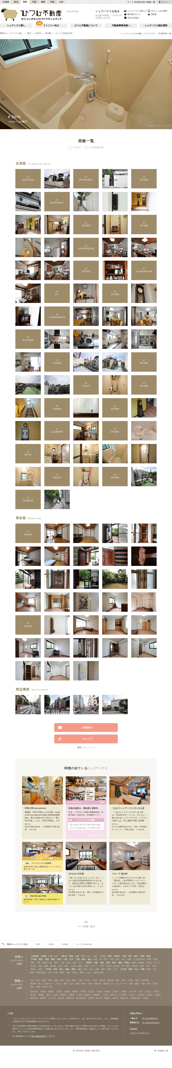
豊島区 (75, 991)
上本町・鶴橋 (76, 966)
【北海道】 (35, 956)
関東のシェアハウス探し (11, 33)
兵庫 (108, 963)
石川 (71, 959)
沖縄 (142, 969)
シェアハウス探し (16, 25)
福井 (83, 959)
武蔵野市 (96, 995)
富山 (90, 959)
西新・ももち (85, 972)
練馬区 (108, 991)
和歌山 (127, 963)
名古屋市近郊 (139, 959)
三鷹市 (71, 995)
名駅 (95, 959)
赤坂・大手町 (127, 980)
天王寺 (33, 966)
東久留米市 (81, 998)
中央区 (79, 995)
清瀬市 (158, 995)
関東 (25, 2)
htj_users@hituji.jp (150, 1018)
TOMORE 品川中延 (34, 896)
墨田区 (63, 995)
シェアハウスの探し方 (135, 11)
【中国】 (48, 969)
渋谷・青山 (35, 980)
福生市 (115, 998)
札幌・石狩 (53, 956)
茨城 (142, 956)
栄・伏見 (103, 959)
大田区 (59, 991)
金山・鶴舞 (126, 959)
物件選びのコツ (132, 14)
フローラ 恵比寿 (119, 874)
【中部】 (34, 959)
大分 (136, 969)
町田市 (150, 995)
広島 (55, 969)
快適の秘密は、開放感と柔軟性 (83, 808)
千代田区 (123, 995)
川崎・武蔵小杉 (94, 984)
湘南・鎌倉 (134, 984)
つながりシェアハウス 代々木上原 (128, 808)
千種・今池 (114, 959)
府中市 (114, 995)
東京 (29, 33)
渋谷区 (38, 33)
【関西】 (89, 963)
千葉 (124, 956)
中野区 (83, 991)
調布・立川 (68, 984)
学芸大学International (35, 808)
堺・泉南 (126, 966)
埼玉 (130, 956)
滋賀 (120, 963)
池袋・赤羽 (59, 980)
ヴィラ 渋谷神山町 (64, 33)
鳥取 (73, 969)
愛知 (41, 959)
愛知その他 (47, 963)
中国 (52, 2)
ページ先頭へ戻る (86, 926)
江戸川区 (133, 991)
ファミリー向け (51, 25)
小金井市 (141, 995)
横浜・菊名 (80, 984)
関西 (43, 2)
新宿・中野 (47, 980)
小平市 (106, 995)
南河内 (135, 966)
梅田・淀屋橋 (138, 963)
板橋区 (51, 991)
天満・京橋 (63, 966)
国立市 (61, 998)
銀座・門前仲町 (142, 980)
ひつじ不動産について (86, 25)
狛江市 (99, 998)
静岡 (53, 959)
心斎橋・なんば (152, 963)
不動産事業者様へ (121, 25)
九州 (61, 2)
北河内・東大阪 (113, 966)
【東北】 (64, 956)
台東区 (124, 991)
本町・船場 (43, 966)
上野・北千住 (84, 980)
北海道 (5, 2)
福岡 (130, 969)
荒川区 (33, 995)
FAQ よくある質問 (157, 11)
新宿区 (67, 991)
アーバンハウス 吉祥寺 (37, 863)
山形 (77, 956)
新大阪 (53, 966)
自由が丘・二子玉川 (53, 984)
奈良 (114, 963)
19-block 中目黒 (76, 874)
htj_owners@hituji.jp (151, 1022)
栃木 (136, 956)
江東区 (156, 991)
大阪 (95, 963)
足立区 (91, 991)
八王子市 (52, 998)
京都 (102, 963)
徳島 (67, 969)
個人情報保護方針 (39, 1036)
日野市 (91, 998)
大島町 (145, 998)
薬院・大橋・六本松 (68, 972)
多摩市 (43, 998)
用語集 (151, 14)
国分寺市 (34, 998)
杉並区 (43, 991)
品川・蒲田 (71, 980)
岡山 (61, 969)
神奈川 (117, 956)
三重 (77, 959)
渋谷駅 (48, 33)
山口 (79, 969)
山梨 (65, 959)
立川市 (132, 995)
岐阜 (59, 959)
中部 (34, 2)
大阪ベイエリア (91, 966)
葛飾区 (41, 995)
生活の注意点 (131, 17)
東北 (16, 2)
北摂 (102, 966)
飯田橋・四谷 (113, 980)
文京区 (55, 995)
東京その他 (47, 987)
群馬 (148, 956)
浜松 (155, 959)
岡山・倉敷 (94, 969)
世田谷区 (34, 991)
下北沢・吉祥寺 (98, 980)
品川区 (148, 991)
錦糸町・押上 (36, 984)
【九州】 (123, 969)
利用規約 (134, 1029)
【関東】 (103, 956)
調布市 (87, 995)
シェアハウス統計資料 (155, 25)
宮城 (71, 956)
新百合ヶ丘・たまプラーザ (115, 984)
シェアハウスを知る (107, 11)
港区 (48, 995)
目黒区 (115, 991)
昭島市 (107, 998)
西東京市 (70, 998)
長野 (47, 959)
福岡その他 (98, 972)
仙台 (89, 956)
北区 (141, 991)
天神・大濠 (53, 972)
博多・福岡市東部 (38, 972)
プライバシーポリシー (139, 1033)
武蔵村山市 (135, 998)
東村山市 (124, 998)
